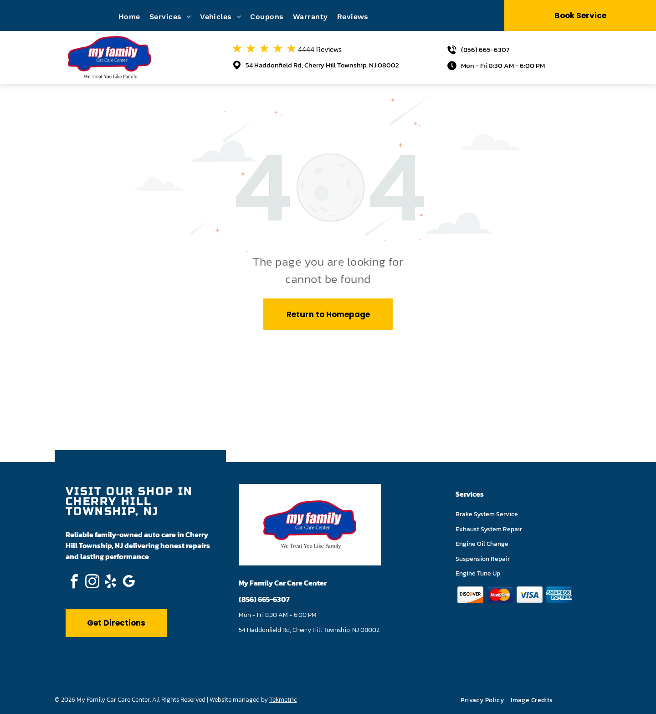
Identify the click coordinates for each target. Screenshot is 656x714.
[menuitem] (133, 16)
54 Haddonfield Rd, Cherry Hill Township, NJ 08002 (322, 65)
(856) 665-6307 (485, 49)
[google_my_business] (128, 583)
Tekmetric (283, 699)
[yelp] (110, 583)
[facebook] (74, 583)
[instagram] (92, 583)
